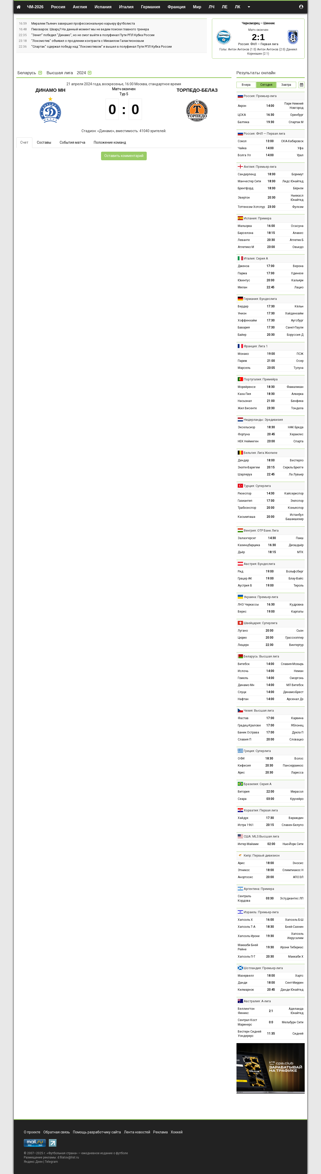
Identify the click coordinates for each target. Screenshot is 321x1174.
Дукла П (297, 732)
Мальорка (245, 226)
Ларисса (297, 772)
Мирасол (297, 791)
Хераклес (296, 434)
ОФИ (241, 758)
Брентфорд (245, 188)
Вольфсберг (294, 571)
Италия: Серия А (256, 258)
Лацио (298, 287)
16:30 (270, 115)
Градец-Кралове (249, 725)
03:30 (270, 898)
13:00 (270, 141)
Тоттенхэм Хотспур (251, 207)
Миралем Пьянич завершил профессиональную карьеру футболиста (83, 23)
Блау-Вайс (296, 578)
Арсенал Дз (295, 699)
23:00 (271, 207)
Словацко (296, 739)
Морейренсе (247, 387)
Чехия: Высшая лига (259, 710)
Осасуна (297, 226)
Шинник (269, 23)
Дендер (243, 460)
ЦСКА (242, 115)
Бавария (244, 327)
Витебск (244, 664)
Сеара (242, 799)
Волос (298, 758)
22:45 (270, 287)
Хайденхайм (294, 313)
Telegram (51, 1161)
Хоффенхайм (247, 320)
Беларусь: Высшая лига (261, 656)
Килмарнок (246, 989)
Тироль (298, 585)
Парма (242, 273)
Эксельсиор (246, 427)
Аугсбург (297, 320)
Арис (241, 772)
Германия (150, 7)
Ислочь (243, 671)
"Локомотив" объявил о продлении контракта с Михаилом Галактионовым (87, 41)
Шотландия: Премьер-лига (263, 968)
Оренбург (296, 115)
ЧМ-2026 (35, 7)
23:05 (271, 368)
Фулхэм (297, 207)
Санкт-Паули (294, 327)
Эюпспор (296, 500)
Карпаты (297, 611)
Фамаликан (295, 387)
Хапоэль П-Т (246, 956)
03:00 (270, 799)
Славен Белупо (292, 825)
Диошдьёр (296, 545)
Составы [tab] (44, 142)
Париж (242, 361)
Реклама (160, 1132)
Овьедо (297, 247)
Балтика (243, 122)
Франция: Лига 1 (256, 346)
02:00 (271, 844)
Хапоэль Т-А (246, 927)
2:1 (271, 1011)
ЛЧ (211, 7)
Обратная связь (56, 1132)
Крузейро (296, 799)
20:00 (270, 280)
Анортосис (245, 877)
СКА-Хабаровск (292, 141)
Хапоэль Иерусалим (295, 936)
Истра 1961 (246, 825)
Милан (242, 287)
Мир (197, 7)
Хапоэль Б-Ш (294, 919)
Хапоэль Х (245, 919)
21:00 (271, 361)
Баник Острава (248, 732)
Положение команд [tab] (110, 142)
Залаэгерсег (247, 538)
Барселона (245, 233)
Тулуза (298, 368)
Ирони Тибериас (291, 947)
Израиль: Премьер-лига (261, 912)
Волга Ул (244, 155)
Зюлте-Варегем (249, 467)
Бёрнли (298, 188)
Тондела (297, 408)
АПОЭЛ (298, 877)
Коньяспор (295, 508)
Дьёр (241, 552)
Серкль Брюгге (293, 467)
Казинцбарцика (249, 545)
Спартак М (296, 122)
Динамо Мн (50, 90)
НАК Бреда (295, 427)
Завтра (286, 85)
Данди (242, 982)
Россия (58, 7)
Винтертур (296, 645)
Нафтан (243, 699)
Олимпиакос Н (292, 870)
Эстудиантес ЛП (291, 898)
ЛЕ (224, 7)
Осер (299, 361)
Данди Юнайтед (291, 989)
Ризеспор (244, 493)
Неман (298, 671)
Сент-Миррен (294, 982)
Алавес (298, 233)
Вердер (243, 306)
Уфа (300, 148)
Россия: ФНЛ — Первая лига (258, 44)
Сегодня (266, 85)
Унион (242, 313)
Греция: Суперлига (257, 751)
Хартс (299, 975)
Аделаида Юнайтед (296, 1011)
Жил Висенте (247, 408)
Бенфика (297, 401)
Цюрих (242, 637)
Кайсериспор (293, 493)
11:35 (271, 1033)
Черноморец (251, 23)
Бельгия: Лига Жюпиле (260, 453)
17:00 (270, 266)
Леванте (244, 240)
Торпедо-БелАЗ (197, 90)
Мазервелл (246, 975)
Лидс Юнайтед (292, 181)
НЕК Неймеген (248, 441)
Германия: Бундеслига (260, 299)
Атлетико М (246, 247)
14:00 (270, 106)
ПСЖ (300, 354)
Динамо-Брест (293, 692)
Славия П (244, 739)
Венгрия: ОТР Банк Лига (261, 530)
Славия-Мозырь (292, 664)
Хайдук (243, 818)
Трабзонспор (247, 508)
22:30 (269, 645)
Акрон (242, 106)
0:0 (271, 1022)
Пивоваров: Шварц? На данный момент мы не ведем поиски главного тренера (90, 29)
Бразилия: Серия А (258, 784)
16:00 (271, 226)
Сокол (242, 141)
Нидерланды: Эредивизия (263, 420)
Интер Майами (248, 844)
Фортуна (244, 434)
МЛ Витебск (294, 685)
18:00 (271, 174)
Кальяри (297, 280)
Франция (177, 7)
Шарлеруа (245, 474)
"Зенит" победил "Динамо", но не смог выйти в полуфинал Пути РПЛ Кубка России (92, 35)
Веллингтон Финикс (246, 1011)
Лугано (243, 630)
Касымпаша (246, 517)
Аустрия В (245, 585)
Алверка (297, 394)
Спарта (298, 441)
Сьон (299, 630)
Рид (240, 571)
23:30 (271, 408)
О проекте (32, 1132)
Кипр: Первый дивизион (262, 855)
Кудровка (296, 604)
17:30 (271, 306)
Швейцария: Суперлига (260, 623)
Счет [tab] (24, 142)
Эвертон (244, 197)
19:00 (271, 354)
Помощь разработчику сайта (97, 1132)
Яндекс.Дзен (33, 1161)
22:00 (270, 791)
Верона (298, 266)
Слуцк (242, 692)
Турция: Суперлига (257, 486)
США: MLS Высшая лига (261, 836)
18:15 (271, 233)
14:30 (270, 493)
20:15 (271, 467)
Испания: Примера (257, 218)
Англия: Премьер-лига (260, 167)
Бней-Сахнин (294, 927)
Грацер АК (245, 578)
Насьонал (245, 401)
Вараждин (296, 818)
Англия (80, 7)
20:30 (271, 197)
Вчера (246, 85)
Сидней (297, 1033)
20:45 (271, 434)
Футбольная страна (62, 1153)
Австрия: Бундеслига (259, 564)
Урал (300, 155)
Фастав (243, 718)
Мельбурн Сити (292, 1022)
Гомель (243, 678)
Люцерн (243, 645)
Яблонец (297, 725)
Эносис (297, 863)
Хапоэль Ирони (249, 936)
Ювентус (244, 280)
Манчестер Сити (249, 181)
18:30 (271, 387)
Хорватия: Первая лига (261, 810)
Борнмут (297, 174)
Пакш (299, 538)
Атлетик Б (296, 240)
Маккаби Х (295, 956)
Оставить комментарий (123, 156)
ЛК (237, 7)
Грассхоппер (294, 637)
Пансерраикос (293, 765)
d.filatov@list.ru (68, 1157)
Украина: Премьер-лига (261, 597)
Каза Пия (244, 394)
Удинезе (297, 273)
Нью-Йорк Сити (293, 844)
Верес (242, 611)
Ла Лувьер (296, 474)
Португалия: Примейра (261, 379)
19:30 (270, 122)
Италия (126, 7)
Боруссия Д (295, 335)
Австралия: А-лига (257, 1001)
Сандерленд (247, 174)
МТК (300, 552)
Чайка (242, 148)
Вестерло (296, 460)
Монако (243, 354)
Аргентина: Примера (259, 889)
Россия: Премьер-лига (260, 96)
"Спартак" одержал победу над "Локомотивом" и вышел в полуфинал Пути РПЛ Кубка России (101, 46)
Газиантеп (245, 500)
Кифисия (244, 765)
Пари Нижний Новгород (293, 106)
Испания (103, 7)
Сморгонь (296, 678)
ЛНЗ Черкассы (248, 604)
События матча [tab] (72, 142)
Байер (242, 335)
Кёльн (299, 306)
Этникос (244, 870)
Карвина (297, 718)
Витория (244, 791)
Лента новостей (137, 1132)
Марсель (244, 368)
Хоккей (177, 1132)
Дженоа (243, 266)
